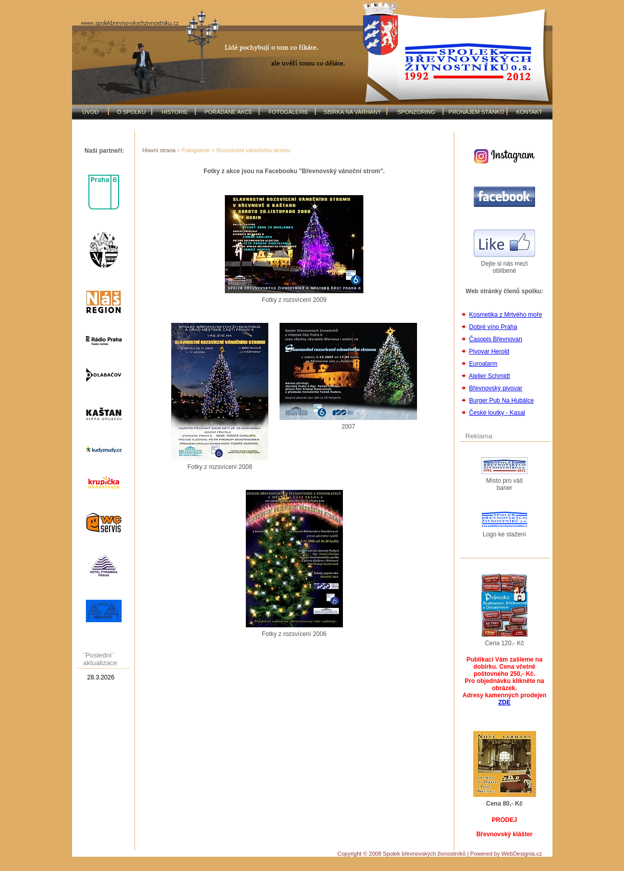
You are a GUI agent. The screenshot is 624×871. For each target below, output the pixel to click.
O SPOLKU (131, 112)
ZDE (504, 702)
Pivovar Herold (489, 351)
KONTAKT (529, 112)
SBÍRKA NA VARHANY (352, 112)
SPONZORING (416, 112)
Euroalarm (483, 363)
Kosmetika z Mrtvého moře (505, 314)
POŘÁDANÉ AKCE (228, 112)
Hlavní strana (159, 150)
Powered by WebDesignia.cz (506, 854)
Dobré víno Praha (493, 327)
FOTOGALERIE (288, 112)
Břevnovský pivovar (495, 388)
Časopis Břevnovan (495, 339)
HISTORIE (174, 112)
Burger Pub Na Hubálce (501, 400)
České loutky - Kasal (497, 412)
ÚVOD (90, 112)
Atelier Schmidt (489, 376)
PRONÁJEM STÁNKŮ (476, 112)
